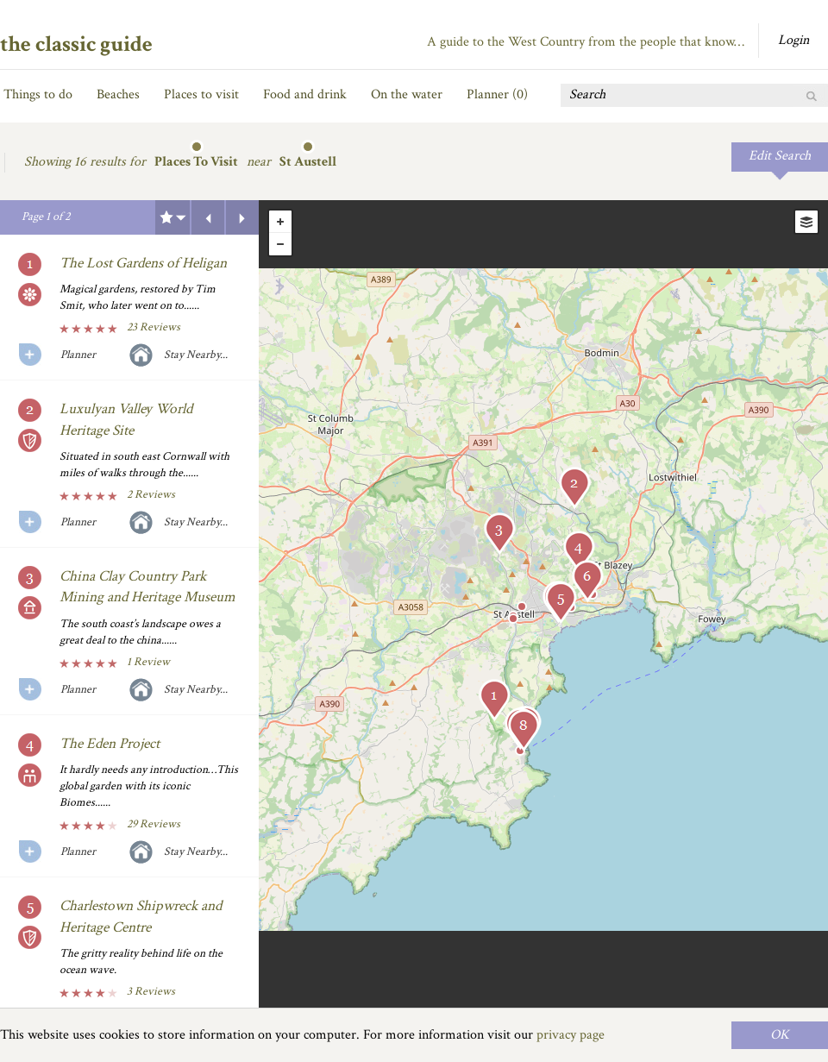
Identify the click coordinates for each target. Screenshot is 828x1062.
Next (242, 217)
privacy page (570, 1035)
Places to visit (201, 94)
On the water (406, 94)
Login (793, 40)
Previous (208, 217)
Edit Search (780, 156)
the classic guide (76, 44)
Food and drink (305, 94)
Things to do (37, 94)
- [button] (280, 244)
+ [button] (280, 222)
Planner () (497, 94)
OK (779, 1035)
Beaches (118, 94)
